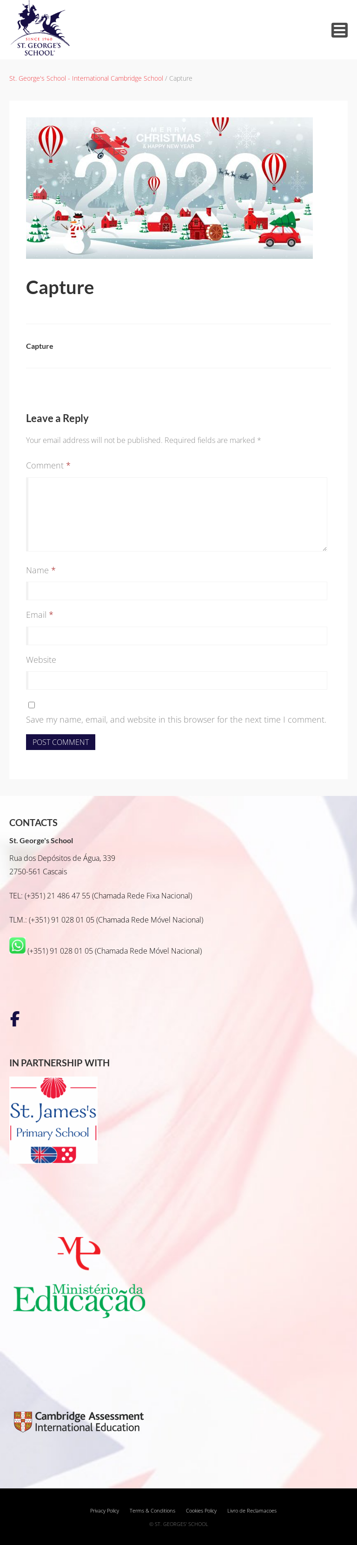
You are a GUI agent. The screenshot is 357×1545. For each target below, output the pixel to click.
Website (41, 659)
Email (39, 614)
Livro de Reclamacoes (252, 1510)
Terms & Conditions (152, 1510)
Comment (48, 465)
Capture (39, 345)
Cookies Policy (201, 1510)
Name (41, 570)
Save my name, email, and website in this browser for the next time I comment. (176, 719)
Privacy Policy (104, 1510)
